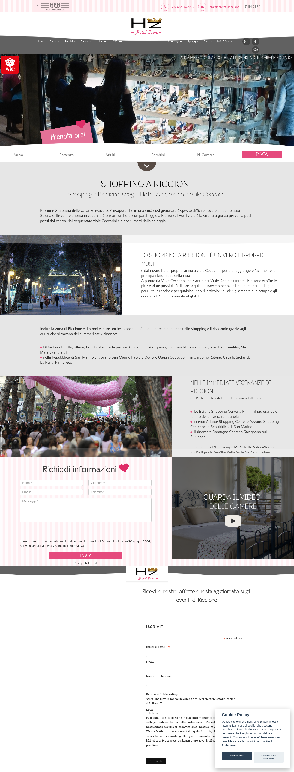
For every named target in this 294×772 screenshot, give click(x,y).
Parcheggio (175, 41)
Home (40, 41)
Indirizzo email (166, 646)
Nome (158, 661)
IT (246, 7)
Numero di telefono (167, 675)
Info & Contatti (226, 41)
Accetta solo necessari (268, 757)
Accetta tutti (237, 755)
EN (250, 7)
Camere (54, 41)
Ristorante (87, 41)
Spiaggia (192, 41)
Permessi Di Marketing (169, 693)
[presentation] (48, 529)
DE (254, 7)
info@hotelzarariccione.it (73, 606)
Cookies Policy (89, 611)
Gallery (208, 41)
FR (258, 7)
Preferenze (229, 745)
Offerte (117, 41)
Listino (103, 41)
